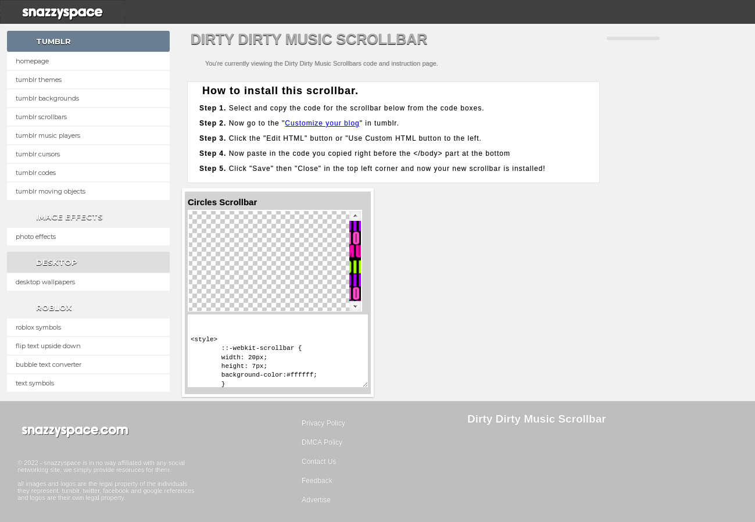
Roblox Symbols (38, 327)
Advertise (316, 500)
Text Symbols (35, 383)
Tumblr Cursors (38, 154)
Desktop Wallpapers (45, 282)
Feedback (317, 481)
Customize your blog (322, 123)
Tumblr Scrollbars (41, 117)
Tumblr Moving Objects (50, 191)
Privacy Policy (323, 423)
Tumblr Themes (39, 80)
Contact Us (319, 461)
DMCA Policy (322, 442)
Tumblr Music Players (48, 135)
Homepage (32, 61)
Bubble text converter (48, 364)
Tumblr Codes (36, 173)
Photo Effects (36, 237)
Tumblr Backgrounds (47, 98)
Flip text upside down (48, 346)
